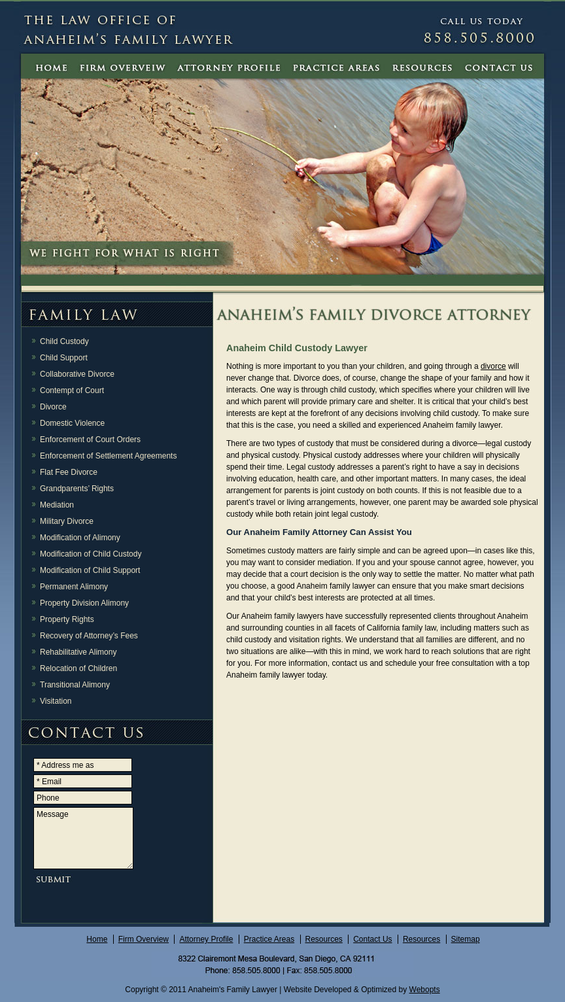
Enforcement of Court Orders (90, 439)
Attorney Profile (206, 939)
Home (96, 939)
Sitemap (465, 939)
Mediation (57, 505)
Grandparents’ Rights (77, 488)
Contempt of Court (72, 390)
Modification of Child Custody (90, 554)
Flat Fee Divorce (68, 472)
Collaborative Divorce (77, 374)
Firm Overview (143, 939)
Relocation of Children (78, 668)
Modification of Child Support (90, 570)
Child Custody (64, 341)
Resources (324, 939)
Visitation (55, 701)
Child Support (64, 357)
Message (83, 838)
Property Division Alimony (84, 603)
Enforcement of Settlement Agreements (108, 455)
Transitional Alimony (75, 684)
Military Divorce (67, 521)
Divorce (53, 406)
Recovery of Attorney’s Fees (89, 635)
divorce (493, 366)
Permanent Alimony (74, 586)
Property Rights (67, 619)
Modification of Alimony (80, 537)
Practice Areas (269, 939)
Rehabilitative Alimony (78, 652)
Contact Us (372, 939)
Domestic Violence (72, 423)
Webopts (424, 989)
